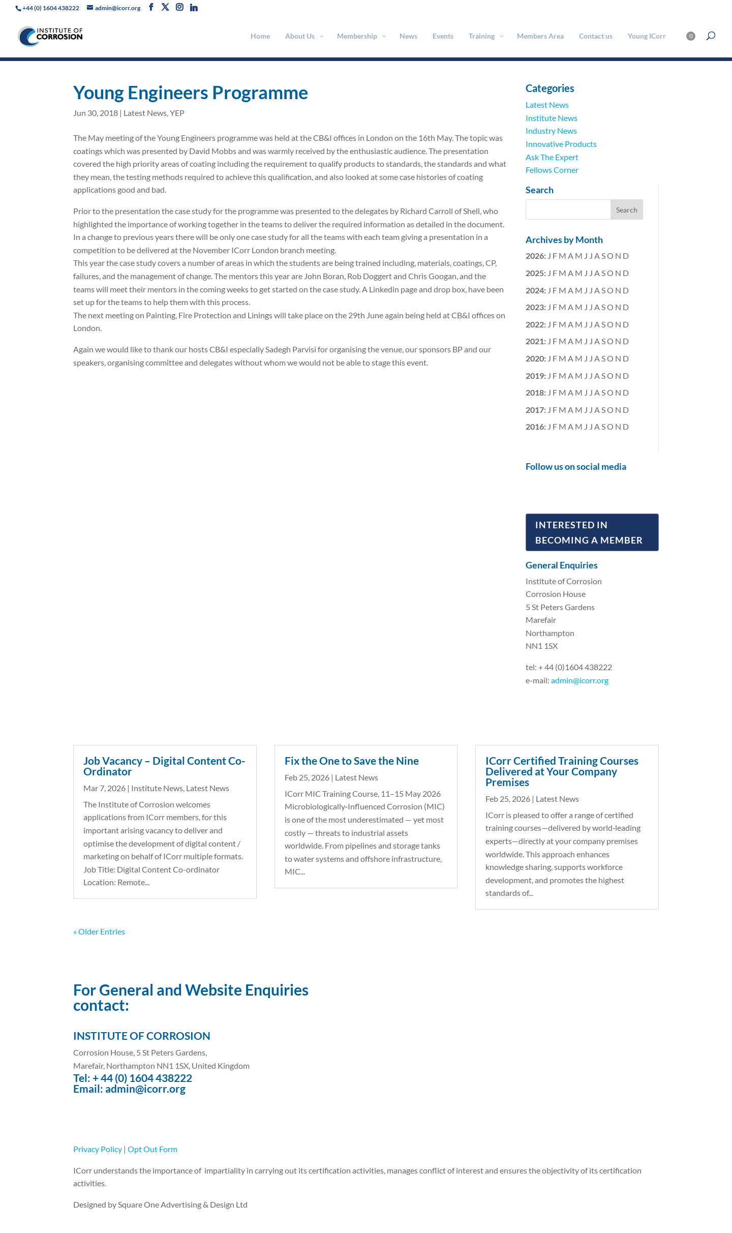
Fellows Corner (552, 169)
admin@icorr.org (579, 680)
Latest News (145, 112)
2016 (535, 426)
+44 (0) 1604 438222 (50, 8)
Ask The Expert (552, 157)
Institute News (551, 118)
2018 (535, 392)
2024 (535, 290)
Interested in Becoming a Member (589, 532)
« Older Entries (99, 931)
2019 (535, 375)
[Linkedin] (193, 7)
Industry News (551, 130)
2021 (535, 341)
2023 (535, 307)
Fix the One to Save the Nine (352, 760)
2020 (535, 358)
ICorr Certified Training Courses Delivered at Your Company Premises (561, 771)
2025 (535, 273)
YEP (177, 112)
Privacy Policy (97, 1149)
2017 (535, 409)
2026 (535, 255)
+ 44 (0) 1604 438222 (142, 1077)
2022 (535, 324)
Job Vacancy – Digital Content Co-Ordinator (164, 765)
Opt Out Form (152, 1149)
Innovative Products (561, 143)
